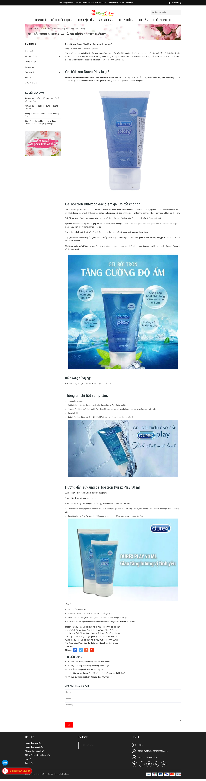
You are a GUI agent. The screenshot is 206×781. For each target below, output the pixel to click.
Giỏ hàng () (176, 3)
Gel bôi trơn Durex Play (81, 630)
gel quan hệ (92, 636)
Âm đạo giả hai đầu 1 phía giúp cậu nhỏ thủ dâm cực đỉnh (89, 662)
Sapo (67, 774)
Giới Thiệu (29, 763)
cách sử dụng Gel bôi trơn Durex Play (86, 627)
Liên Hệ (28, 759)
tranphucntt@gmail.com (147, 757)
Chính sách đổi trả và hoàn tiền (37, 755)
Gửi (69, 725)
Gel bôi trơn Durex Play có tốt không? (90, 633)
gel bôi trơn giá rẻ (80, 636)
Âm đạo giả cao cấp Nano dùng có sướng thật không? (87, 665)
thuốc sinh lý (96, 643)
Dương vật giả (85, 20)
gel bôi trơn (106, 627)
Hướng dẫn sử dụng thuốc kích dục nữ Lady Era (84, 669)
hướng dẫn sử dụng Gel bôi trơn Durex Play (82, 640)
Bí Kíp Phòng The (162, 20)
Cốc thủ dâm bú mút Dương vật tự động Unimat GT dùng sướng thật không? (95, 673)
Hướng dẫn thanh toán (34, 747)
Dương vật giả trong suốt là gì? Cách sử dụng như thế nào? (89, 677)
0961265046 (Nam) (160, 751)
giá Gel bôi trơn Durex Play (108, 636)
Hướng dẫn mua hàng (33, 743)
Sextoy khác (126, 20)
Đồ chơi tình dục (61, 20)
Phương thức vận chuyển (35, 751)
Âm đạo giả (106, 20)
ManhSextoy (88, 745)
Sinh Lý (143, 20)
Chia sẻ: (68, 650)
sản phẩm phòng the (82, 643)
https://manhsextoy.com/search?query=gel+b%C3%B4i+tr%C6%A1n (108, 621)
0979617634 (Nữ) (145, 751)
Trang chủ (40, 20)
